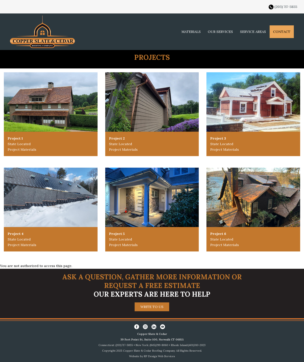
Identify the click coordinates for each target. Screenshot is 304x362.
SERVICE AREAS (253, 31)
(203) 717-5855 (285, 6)
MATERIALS (191, 31)
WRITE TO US (151, 307)
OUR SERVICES (220, 31)
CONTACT (281, 31)
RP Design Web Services (159, 356)
